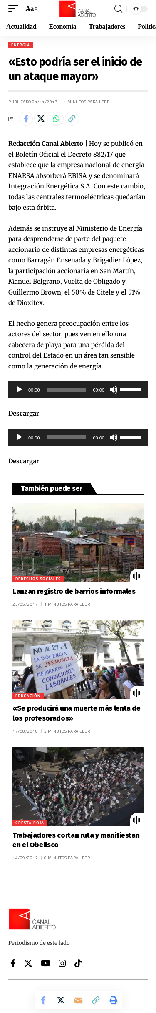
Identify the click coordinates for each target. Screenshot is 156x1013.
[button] (15, 8)
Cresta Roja (29, 822)
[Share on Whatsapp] (57, 119)
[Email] (78, 1000)
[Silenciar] (113, 390)
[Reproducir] (19, 390)
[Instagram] (62, 963)
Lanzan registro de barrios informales (74, 591)
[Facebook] (13, 963)
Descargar (23, 413)
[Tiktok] (78, 963)
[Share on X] (41, 119)
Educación (28, 695)
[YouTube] (45, 963)
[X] (28, 963)
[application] (78, 389)
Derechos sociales (38, 578)
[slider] (67, 390)
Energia (20, 45)
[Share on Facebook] (26, 119)
